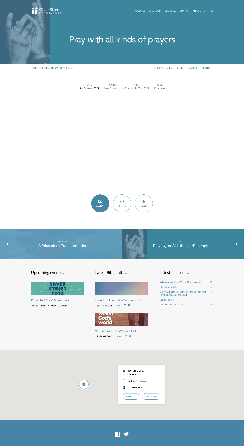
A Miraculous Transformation (62, 245)
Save (143, 203)
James (118, 336)
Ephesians (159, 88)
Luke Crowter (111, 88)
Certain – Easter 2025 (171, 304)
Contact (185, 11)
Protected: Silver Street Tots (50, 300)
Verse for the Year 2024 (136, 88)
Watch (100, 203)
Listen (122, 203)
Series (170, 68)
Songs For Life (167, 299)
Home (34, 68)
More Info (130, 396)
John (118, 305)
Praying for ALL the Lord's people (181, 245)
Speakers (194, 68)
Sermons (44, 68)
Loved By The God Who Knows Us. (118, 300)
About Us (140, 11)
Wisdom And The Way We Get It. (117, 331)
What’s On (155, 11)
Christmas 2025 (168, 286)
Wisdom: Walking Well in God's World (180, 281)
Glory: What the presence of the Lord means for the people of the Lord (183, 293)
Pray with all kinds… (62, 68)
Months (207, 68)
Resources (170, 11)
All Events (199, 11)
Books (181, 68)
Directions (151, 396)
